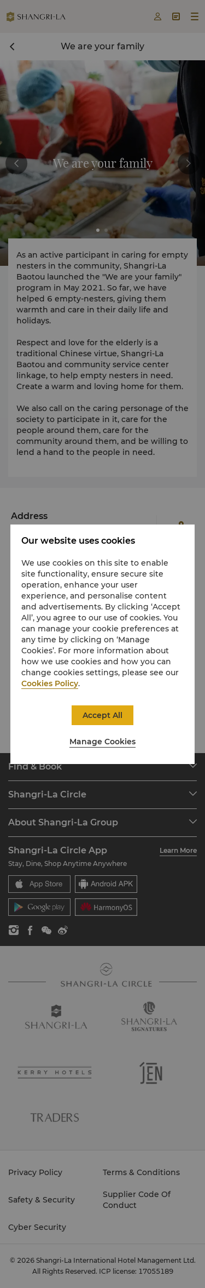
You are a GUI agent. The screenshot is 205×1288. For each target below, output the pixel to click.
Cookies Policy (49, 683)
